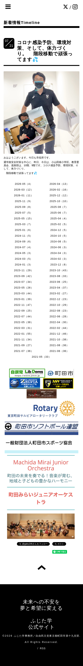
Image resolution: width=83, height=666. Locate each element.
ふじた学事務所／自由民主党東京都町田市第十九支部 (46, 635)
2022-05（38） (23, 322)
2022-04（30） (59, 322)
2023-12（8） (59, 264)
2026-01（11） (23, 195)
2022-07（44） (23, 316)
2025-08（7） (59, 206)
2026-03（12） (23, 189)
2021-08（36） (59, 345)
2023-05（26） (23, 287)
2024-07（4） (24, 247)
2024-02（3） (59, 258)
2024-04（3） (59, 253)
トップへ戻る (42, 567)
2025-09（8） (24, 206)
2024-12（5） (59, 230)
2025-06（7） (59, 212)
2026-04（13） (59, 183)
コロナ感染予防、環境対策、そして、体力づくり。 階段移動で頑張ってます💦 (45, 51)
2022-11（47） (23, 304)
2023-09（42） (23, 276)
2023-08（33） (59, 276)
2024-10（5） (59, 235)
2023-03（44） (23, 293)
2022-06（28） (59, 316)
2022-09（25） (23, 310)
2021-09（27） (23, 345)
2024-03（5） (24, 258)
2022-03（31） (23, 328)
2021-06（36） (59, 351)
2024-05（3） (24, 253)
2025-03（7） (24, 224)
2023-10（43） (59, 270)
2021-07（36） (23, 351)
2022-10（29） (59, 304)
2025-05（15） (23, 218)
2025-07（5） (24, 212)
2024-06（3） (59, 247)
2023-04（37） (59, 287)
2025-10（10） (59, 201)
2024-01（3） (24, 264)
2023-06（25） (59, 281)
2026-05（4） (24, 183)
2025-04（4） (59, 218)
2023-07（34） (23, 281)
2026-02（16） (59, 189)
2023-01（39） (23, 299)
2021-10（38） (59, 339)
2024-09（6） (24, 241)
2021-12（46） (59, 333)
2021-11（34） (23, 339)
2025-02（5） (59, 224)
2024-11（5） (24, 235)
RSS (43, 648)
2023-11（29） (23, 270)
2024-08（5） (59, 241)
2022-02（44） (59, 328)
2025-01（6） (24, 230)
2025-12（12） (59, 195)
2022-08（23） (59, 310)
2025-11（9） (24, 201)
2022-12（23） (59, 299)
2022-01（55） (23, 333)
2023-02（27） (59, 293)
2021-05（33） (41, 356)
